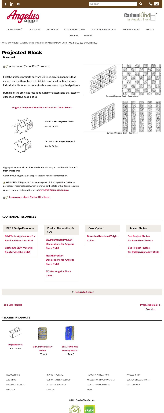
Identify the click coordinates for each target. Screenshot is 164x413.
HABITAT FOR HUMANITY (98, 385)
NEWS (89, 389)
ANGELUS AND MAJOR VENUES (101, 380)
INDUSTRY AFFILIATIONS (98, 375)
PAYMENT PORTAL (55, 375)
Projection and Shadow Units (51, 43)
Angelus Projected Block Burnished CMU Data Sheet (42, 107)
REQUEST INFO (13, 375)
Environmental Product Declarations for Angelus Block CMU (60, 244)
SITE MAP (10, 389)
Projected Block (15, 344)
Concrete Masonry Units (21, 43)
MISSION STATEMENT (15, 385)
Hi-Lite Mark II (13, 304)
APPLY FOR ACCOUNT (56, 385)
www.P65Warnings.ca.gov (53, 189)
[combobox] (113, 4)
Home (4, 43)
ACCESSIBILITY (133, 375)
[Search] (140, 4)
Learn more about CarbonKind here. (29, 196)
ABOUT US (11, 380)
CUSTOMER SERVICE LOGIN (59, 380)
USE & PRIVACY (133, 385)
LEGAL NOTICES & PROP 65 (139, 380)
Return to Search (84, 291)
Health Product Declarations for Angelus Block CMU (60, 259)
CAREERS (51, 389)
